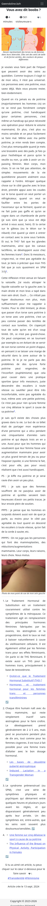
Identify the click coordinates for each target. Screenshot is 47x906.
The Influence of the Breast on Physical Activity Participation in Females (27, 848)
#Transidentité (16, 878)
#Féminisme (32, 878)
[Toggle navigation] (41, 3)
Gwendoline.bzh (11, 3)
